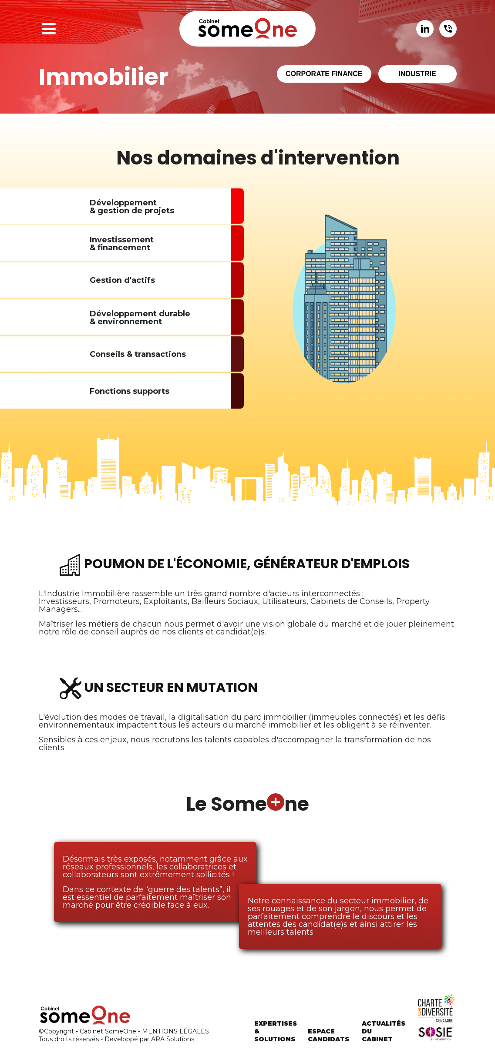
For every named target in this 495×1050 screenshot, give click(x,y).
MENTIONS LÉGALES (175, 1031)
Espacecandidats (328, 1035)
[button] (49, 28)
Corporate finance (324, 73)
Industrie (417, 73)
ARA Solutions (172, 1039)
